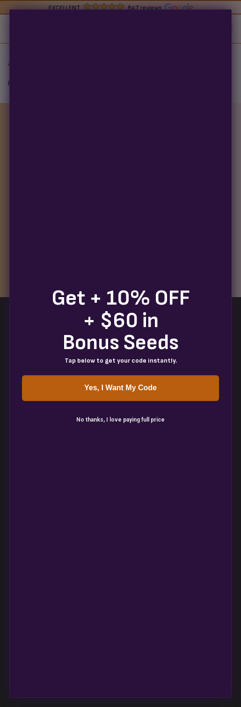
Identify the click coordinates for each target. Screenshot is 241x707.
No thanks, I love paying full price (120, 419)
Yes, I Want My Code (120, 388)
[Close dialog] (223, 17)
